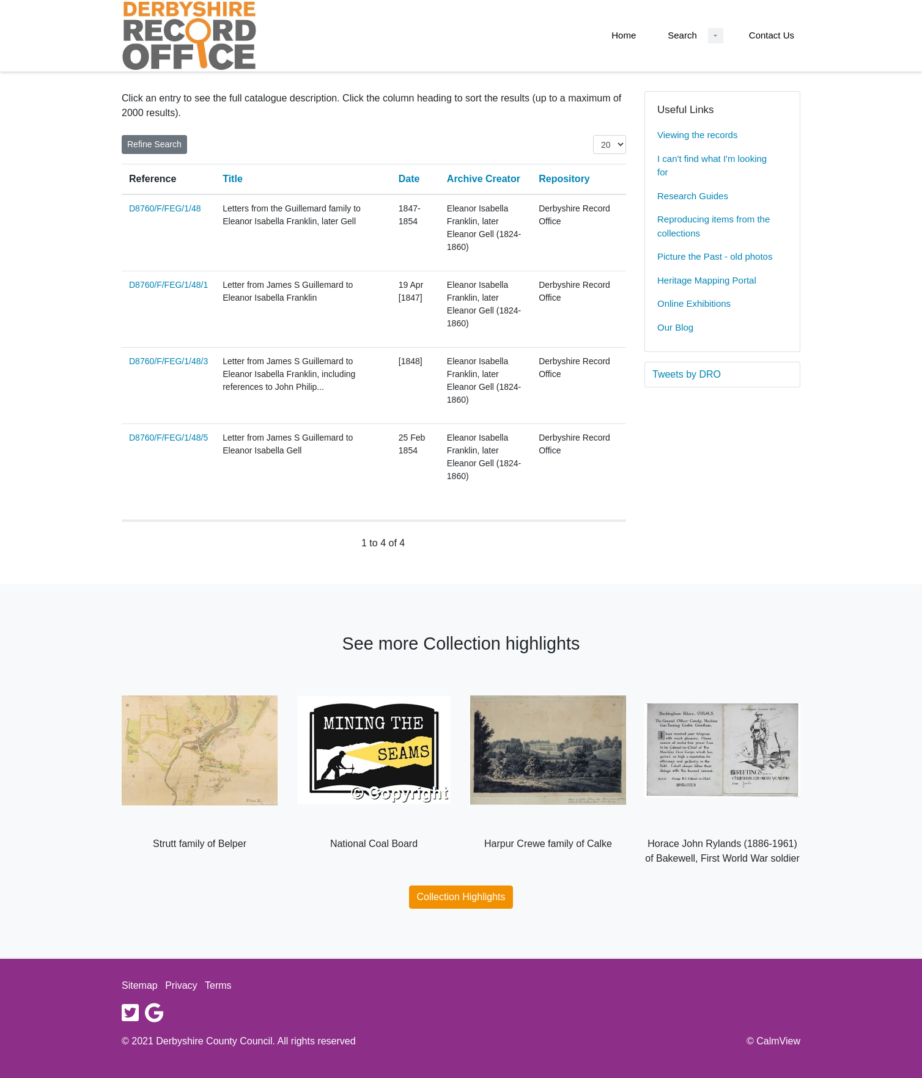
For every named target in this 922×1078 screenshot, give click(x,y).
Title (233, 179)
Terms (218, 985)
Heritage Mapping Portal (706, 280)
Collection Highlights (461, 897)
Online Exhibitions (694, 303)
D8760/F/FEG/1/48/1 (168, 285)
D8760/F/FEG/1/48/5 (168, 437)
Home (623, 35)
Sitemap (140, 985)
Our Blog (675, 327)
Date (409, 179)
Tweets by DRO (686, 374)
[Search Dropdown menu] (715, 35)
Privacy (181, 985)
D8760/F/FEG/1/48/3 (168, 361)
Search (682, 35)
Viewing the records (697, 135)
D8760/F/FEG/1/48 (165, 208)
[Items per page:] (609, 144)
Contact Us (771, 35)
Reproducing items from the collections (713, 226)
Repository (564, 179)
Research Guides (692, 196)
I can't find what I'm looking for (712, 165)
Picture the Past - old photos (714, 256)
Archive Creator (483, 179)
